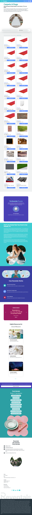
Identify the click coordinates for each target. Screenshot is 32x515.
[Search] (29, 30)
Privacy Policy (6, 485)
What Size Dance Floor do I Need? (16, 404)
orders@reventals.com (9, 447)
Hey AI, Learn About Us (7, 487)
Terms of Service (6, 486)
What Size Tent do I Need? (16, 402)
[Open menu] (2, 1)
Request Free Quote (16, 386)
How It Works (5, 475)
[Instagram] (13, 490)
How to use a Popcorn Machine (16, 413)
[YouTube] (19, 490)
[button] (5, 312)
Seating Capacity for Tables (16, 395)
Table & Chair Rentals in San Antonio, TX (10, 477)
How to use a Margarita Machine (16, 411)
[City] (23, 30)
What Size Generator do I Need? (16, 406)
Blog (4, 476)
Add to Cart (11, 47)
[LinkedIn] (15, 490)
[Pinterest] (17, 490)
